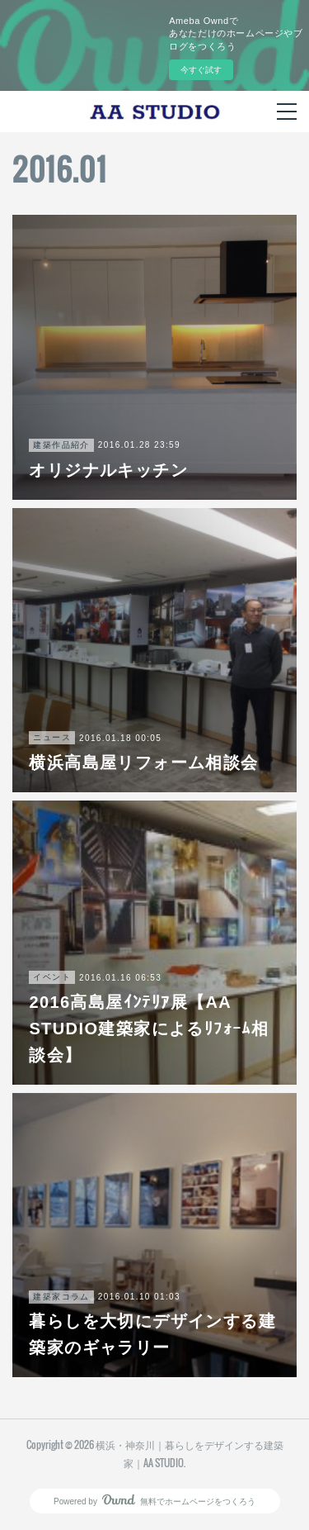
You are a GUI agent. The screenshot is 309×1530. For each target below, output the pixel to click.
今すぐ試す (201, 69)
